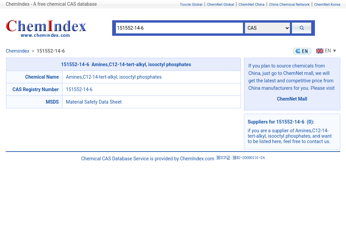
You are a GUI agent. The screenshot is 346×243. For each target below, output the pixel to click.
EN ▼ (326, 50)
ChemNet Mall (292, 99)
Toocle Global (191, 4)
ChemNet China (252, 4)
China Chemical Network (289, 4)
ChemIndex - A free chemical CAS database (51, 4)
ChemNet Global (220, 4)
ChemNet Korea (327, 4)
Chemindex (17, 51)
